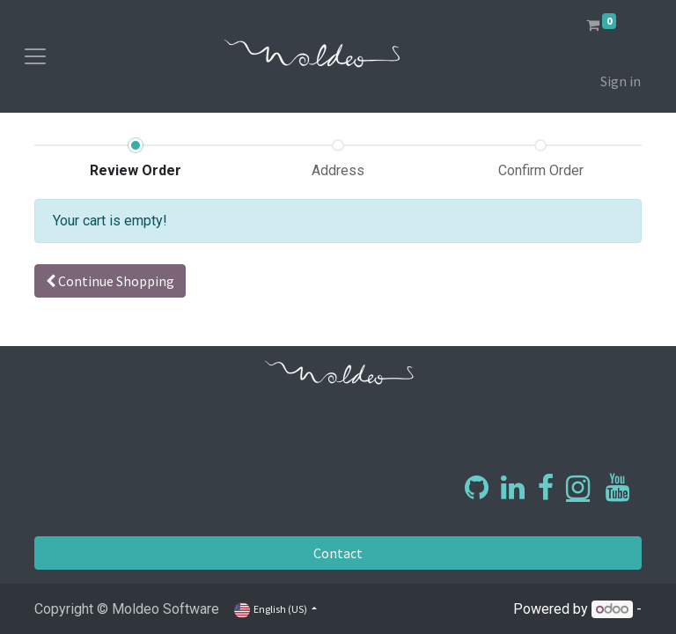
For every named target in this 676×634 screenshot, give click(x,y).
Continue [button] (110, 281)
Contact (338, 553)
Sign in (620, 81)
